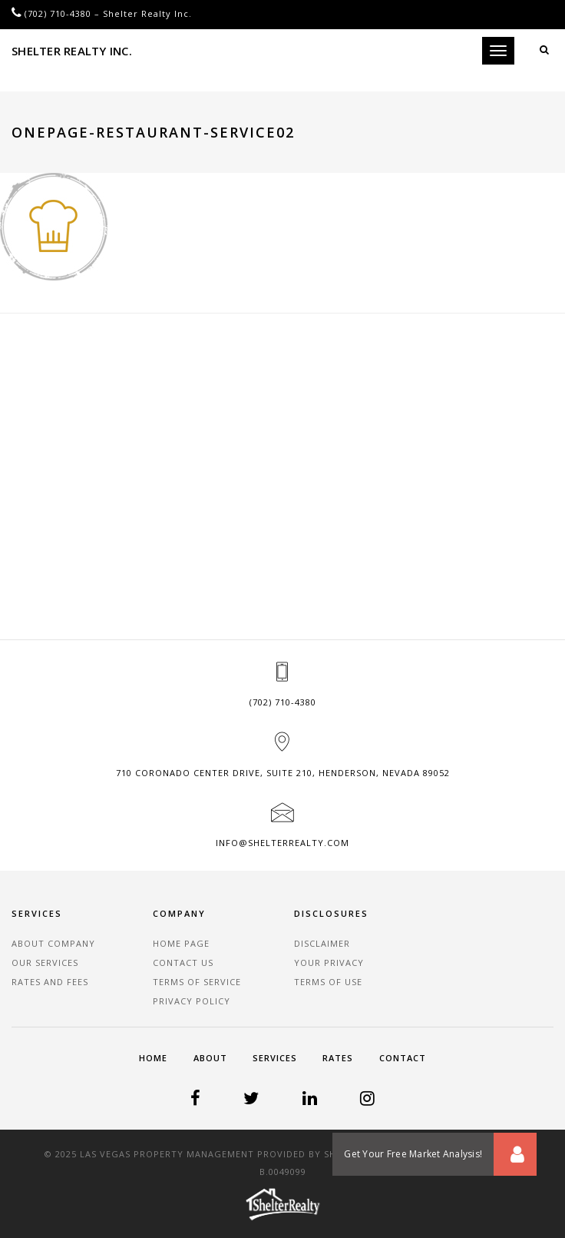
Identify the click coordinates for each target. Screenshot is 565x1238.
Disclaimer (322, 943)
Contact (402, 1058)
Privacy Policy (191, 1001)
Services (275, 1058)
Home (153, 1058)
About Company (53, 943)
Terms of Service (197, 981)
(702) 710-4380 (58, 13)
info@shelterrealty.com (282, 842)
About (210, 1058)
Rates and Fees (50, 981)
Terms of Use (328, 981)
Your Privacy (329, 962)
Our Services (45, 962)
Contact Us (183, 962)
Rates (337, 1058)
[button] (515, 1154)
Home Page (181, 943)
